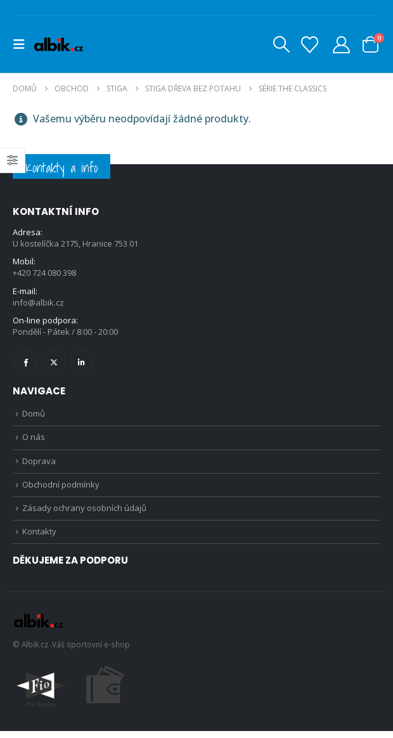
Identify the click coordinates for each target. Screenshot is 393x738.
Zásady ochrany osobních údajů (84, 513)
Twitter (53, 363)
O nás (33, 440)
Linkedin (81, 363)
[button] (23, 44)
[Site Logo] (58, 44)
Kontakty (39, 538)
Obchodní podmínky (61, 489)
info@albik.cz (38, 303)
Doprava (39, 464)
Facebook (25, 363)
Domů (33, 416)
